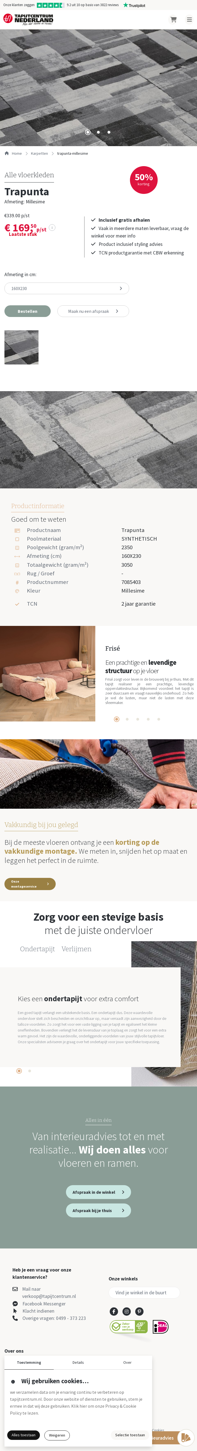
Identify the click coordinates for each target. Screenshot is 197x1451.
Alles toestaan (23, 1434)
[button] (27, 311)
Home (13, 153)
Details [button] (78, 1362)
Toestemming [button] (29, 1362)
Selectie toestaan (130, 1434)
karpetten (39, 153)
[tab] (87, 132)
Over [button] (127, 1362)
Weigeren (57, 1435)
